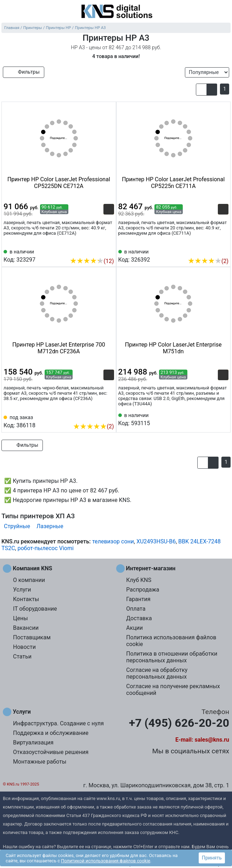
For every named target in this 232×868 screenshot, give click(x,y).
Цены (20, 618)
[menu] (7, 12)
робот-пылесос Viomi (45, 548)
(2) (208, 261)
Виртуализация (33, 742)
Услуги (22, 589)
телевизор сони (113, 541)
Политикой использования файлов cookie (105, 860)
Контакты (26, 599)
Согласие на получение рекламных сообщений (173, 689)
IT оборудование (35, 608)
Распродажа (142, 589)
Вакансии (26, 627)
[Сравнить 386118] (97, 415)
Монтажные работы (40, 761)
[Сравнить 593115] (211, 419)
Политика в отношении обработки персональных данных (171, 657)
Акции (134, 627)
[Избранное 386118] (108, 415)
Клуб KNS (138, 580)
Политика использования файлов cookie (171, 640)
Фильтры (23, 72)
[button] (201, 90)
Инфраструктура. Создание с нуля (58, 723)
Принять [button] (212, 858)
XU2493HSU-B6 (156, 541)
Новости (24, 647)
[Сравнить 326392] (211, 250)
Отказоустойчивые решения (51, 752)
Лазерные (49, 526)
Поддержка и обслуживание (51, 733)
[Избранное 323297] (108, 250)
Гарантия (138, 599)
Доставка (139, 618)
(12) (92, 261)
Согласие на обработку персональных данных (156, 673)
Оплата (135, 608)
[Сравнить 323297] (97, 250)
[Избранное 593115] (223, 418)
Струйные (17, 526)
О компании (29, 580)
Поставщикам (32, 637)
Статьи (22, 656)
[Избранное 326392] (223, 250)
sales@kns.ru (212, 739)
